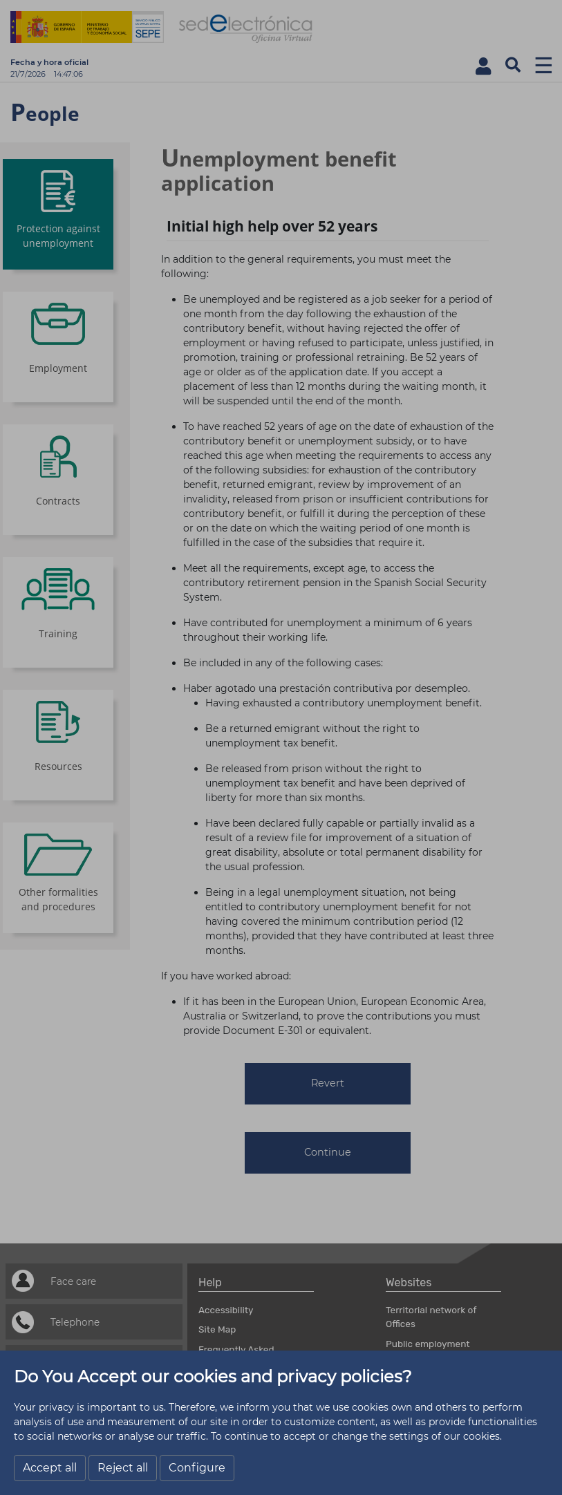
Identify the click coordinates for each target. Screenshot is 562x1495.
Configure (197, 1467)
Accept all (50, 1467)
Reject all (122, 1467)
